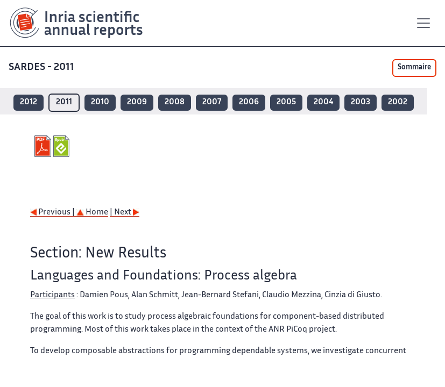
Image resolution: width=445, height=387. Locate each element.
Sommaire (414, 67)
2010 (100, 102)
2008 (175, 102)
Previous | (53, 212)
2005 (286, 102)
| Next (124, 212)
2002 (397, 102)
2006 (249, 102)
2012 (28, 102)
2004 (323, 102)
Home (92, 212)
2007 (211, 102)
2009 (137, 102)
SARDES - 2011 (41, 67)
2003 (360, 102)
